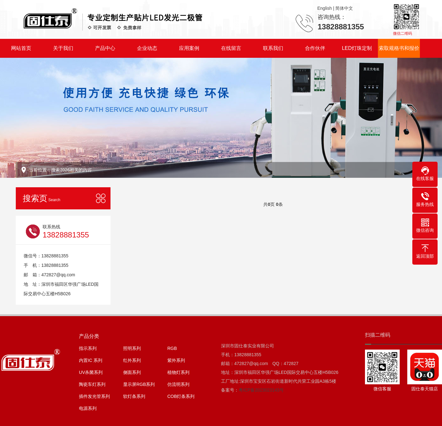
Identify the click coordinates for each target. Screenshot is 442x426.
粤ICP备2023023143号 (261, 390)
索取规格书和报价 (399, 48)
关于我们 (63, 48)
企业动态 (147, 48)
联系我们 (273, 48)
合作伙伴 (315, 48)
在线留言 (231, 48)
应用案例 (189, 48)
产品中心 (105, 48)
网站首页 (21, 48)
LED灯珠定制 (357, 48)
